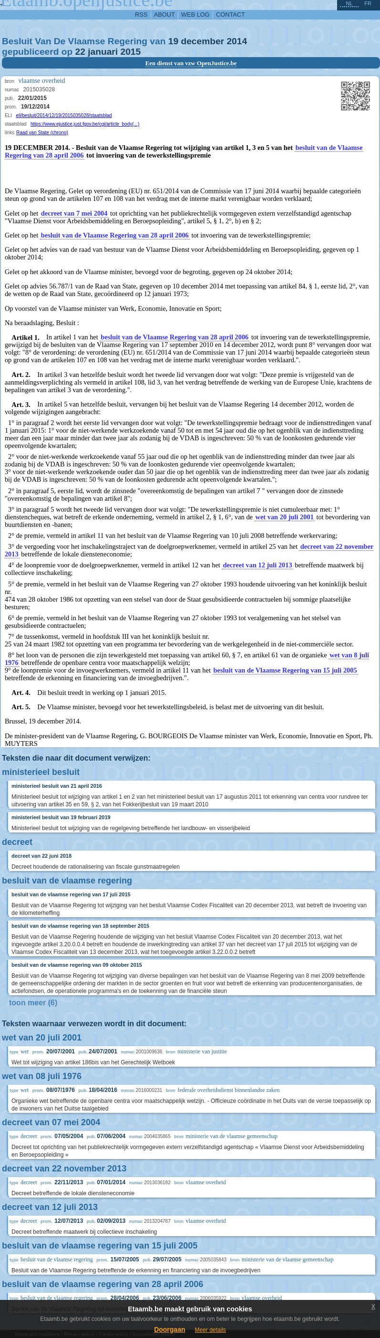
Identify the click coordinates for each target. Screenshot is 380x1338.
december (202, 41)
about (164, 14)
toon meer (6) (33, 1003)
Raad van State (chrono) (42, 132)
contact (230, 14)
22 (80, 52)
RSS (141, 14)
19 (173, 41)
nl (349, 3)
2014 (236, 41)
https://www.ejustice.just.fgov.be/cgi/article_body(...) (85, 124)
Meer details (210, 1330)
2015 (130, 52)
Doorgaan (169, 1329)
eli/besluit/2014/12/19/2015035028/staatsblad (64, 115)
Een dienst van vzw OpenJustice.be (191, 63)
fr (367, 3)
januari (103, 52)
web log (195, 14)
